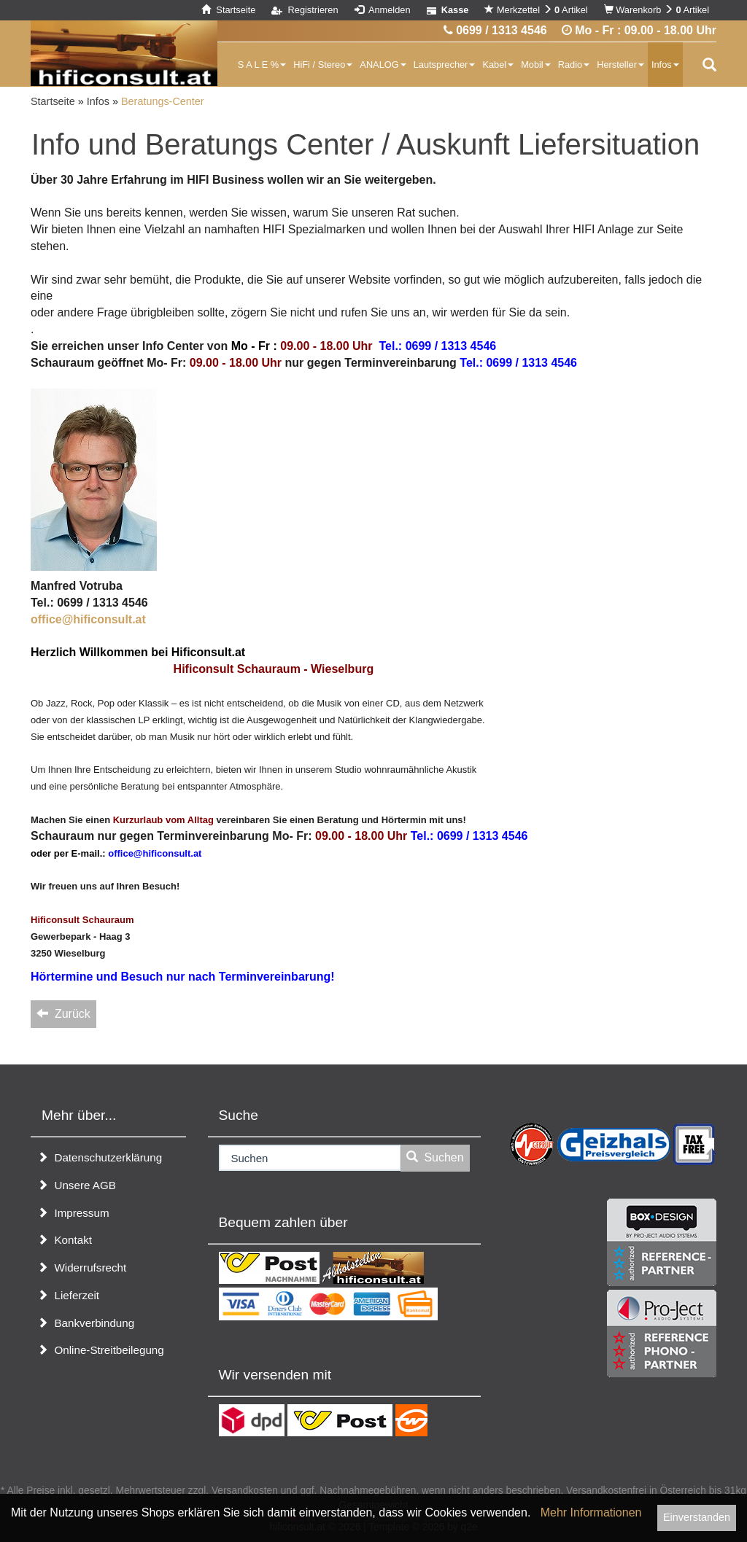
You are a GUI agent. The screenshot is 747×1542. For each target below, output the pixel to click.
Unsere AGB (76, 1185)
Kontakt (64, 1240)
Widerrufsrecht (81, 1267)
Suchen (435, 1157)
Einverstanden (696, 1517)
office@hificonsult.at (88, 619)
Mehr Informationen (591, 1512)
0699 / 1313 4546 (495, 30)
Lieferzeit (68, 1295)
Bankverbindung (85, 1323)
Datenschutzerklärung (99, 1157)
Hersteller (620, 64)
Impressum (73, 1213)
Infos (665, 64)
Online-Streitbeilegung (100, 1350)
